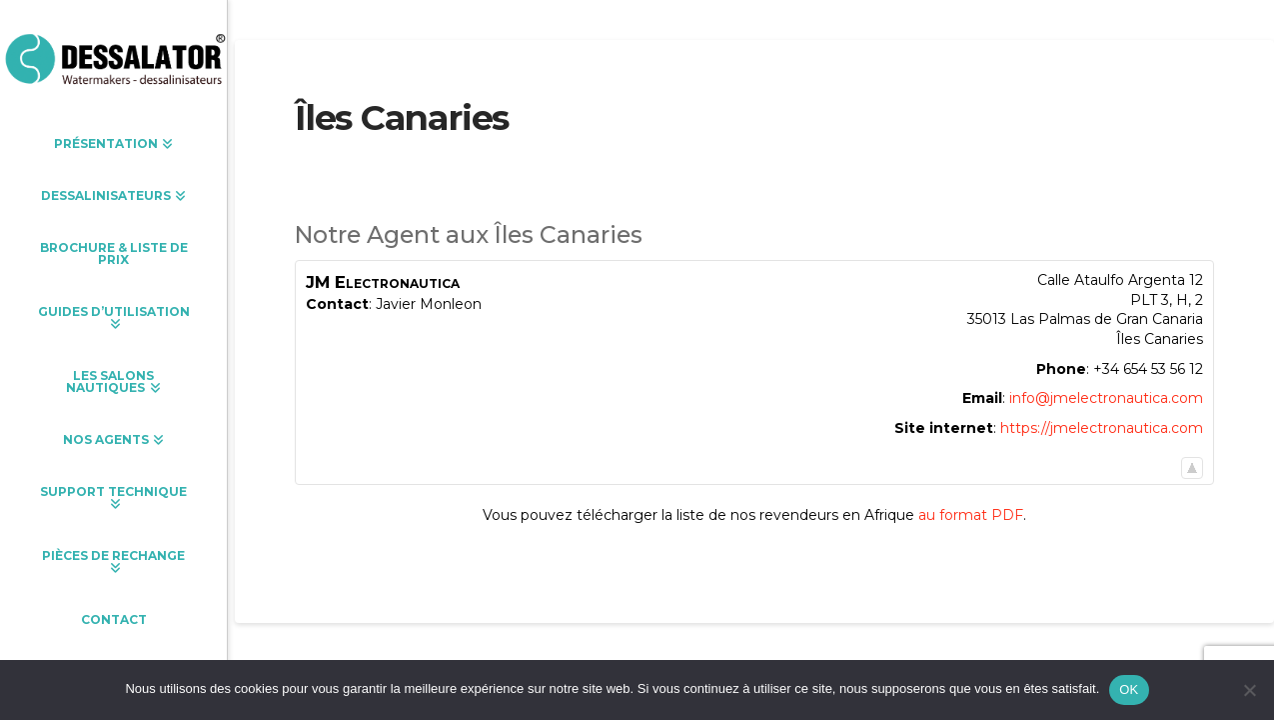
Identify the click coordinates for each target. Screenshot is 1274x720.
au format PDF (970, 515)
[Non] (1249, 690)
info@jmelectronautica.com (1106, 398)
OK (1128, 689)
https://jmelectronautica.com (1101, 428)
